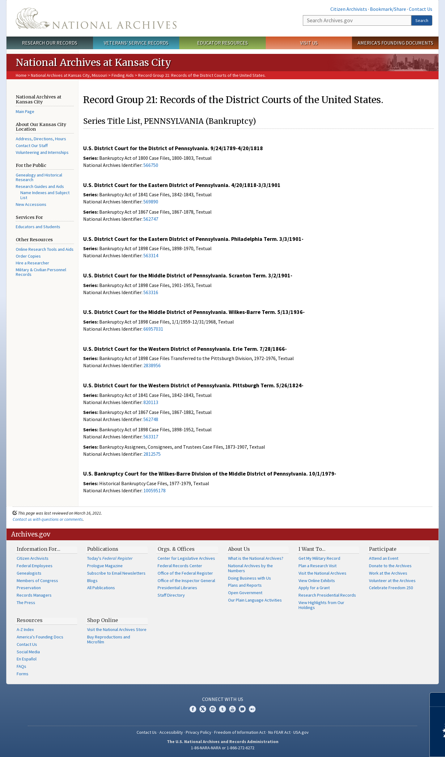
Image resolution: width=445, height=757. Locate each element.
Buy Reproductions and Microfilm (108, 639)
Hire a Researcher (32, 263)
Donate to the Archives (390, 565)
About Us (239, 549)
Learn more (390, 746)
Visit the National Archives (322, 573)
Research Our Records (49, 43)
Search (421, 20)
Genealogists (29, 573)
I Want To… (312, 549)
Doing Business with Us (249, 578)
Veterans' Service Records (136, 43)
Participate (382, 549)
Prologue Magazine (105, 565)
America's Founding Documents (395, 43)
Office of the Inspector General (186, 580)
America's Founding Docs (40, 637)
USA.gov (301, 732)
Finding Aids (123, 75)
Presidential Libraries (177, 587)
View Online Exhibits (317, 580)
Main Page (25, 111)
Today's (110, 558)
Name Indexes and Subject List (45, 195)
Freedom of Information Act (239, 732)
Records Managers (34, 595)
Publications (102, 549)
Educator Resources (222, 43)
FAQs (21, 666)
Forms (22, 674)
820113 (150, 402)
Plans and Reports (245, 585)
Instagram (212, 709)
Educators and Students (38, 226)
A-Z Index (25, 629)
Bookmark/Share (388, 9)
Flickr (252, 709)
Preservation (29, 587)
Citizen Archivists (348, 9)
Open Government (245, 592)
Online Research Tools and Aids (45, 249)
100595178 (154, 490)
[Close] (438, 699)
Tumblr (222, 709)
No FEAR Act (279, 732)
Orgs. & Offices (176, 549)
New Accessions (31, 204)
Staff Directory (171, 595)
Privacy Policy (198, 732)
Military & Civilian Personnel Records (41, 272)
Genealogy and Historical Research (39, 177)
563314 (150, 255)
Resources (30, 620)
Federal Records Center (180, 565)
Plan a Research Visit (318, 565)
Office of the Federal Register (185, 573)
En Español (26, 659)
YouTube (232, 709)
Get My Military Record (319, 558)
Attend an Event (383, 558)
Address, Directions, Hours (41, 138)
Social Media (28, 652)
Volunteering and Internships (42, 152)
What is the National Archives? (255, 558)
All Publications (101, 587)
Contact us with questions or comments (48, 519)
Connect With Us (222, 699)
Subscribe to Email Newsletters (116, 573)
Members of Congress (37, 580)
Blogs (92, 580)
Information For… (38, 549)
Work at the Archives (388, 573)
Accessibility (171, 732)
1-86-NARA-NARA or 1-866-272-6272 (222, 747)
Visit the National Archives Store (116, 629)
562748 (150, 419)
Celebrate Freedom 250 (391, 587)
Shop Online (102, 620)
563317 (150, 436)
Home (21, 75)
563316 (150, 292)
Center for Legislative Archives (186, 558)
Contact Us (420, 9)
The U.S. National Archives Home (96, 18)
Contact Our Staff (32, 145)
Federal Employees (35, 565)
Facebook (193, 709)
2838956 (152, 365)
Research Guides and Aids (40, 186)
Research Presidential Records (327, 595)
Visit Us (309, 43)
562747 (150, 219)
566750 (150, 165)
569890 (150, 201)
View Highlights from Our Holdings (321, 605)
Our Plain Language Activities (255, 600)
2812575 (152, 454)
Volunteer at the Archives (392, 580)
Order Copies (28, 256)
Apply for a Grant (314, 587)
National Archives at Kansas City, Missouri (69, 75)
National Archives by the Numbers (250, 568)
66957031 (153, 329)
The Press (26, 602)
